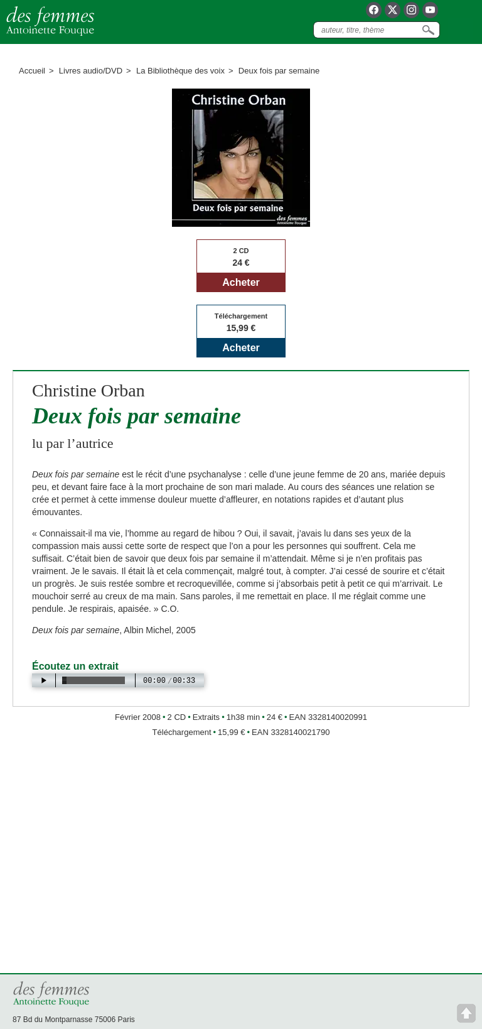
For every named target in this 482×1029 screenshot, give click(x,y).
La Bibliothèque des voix (180, 70)
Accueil (32, 70)
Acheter (241, 282)
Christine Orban (88, 390)
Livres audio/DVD (90, 70)
